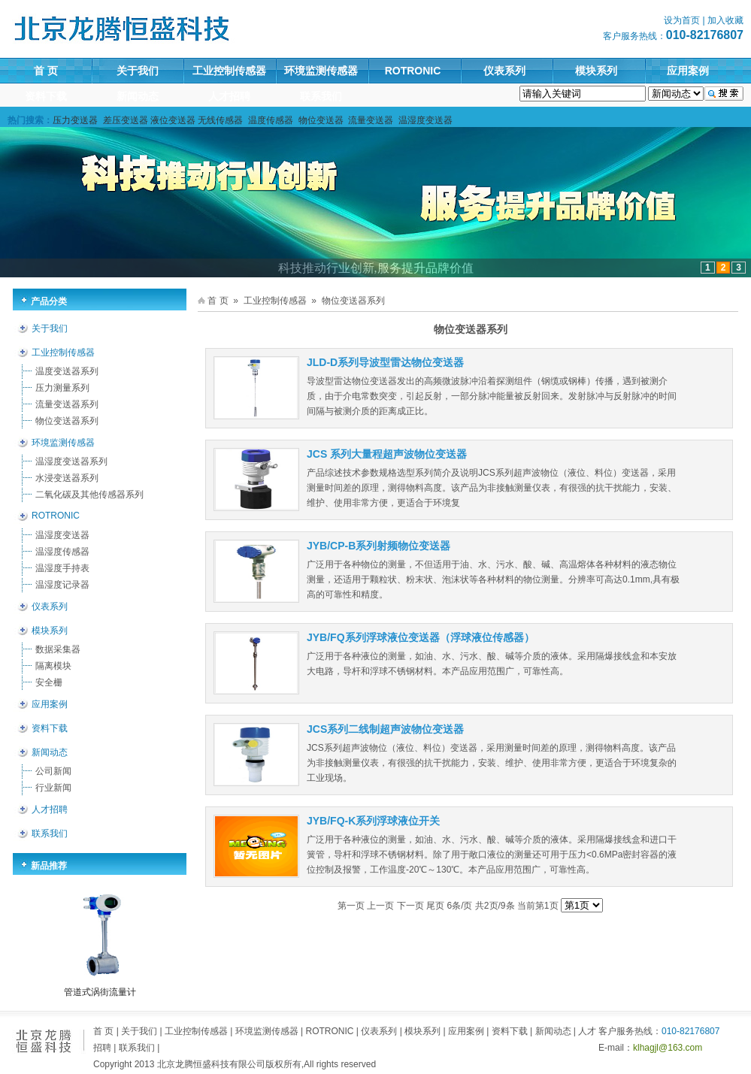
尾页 (435, 905)
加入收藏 (725, 20)
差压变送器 (125, 120)
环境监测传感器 (321, 71)
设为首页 (682, 20)
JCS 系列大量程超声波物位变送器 (387, 454)
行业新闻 (53, 787)
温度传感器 (270, 120)
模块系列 (596, 71)
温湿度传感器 (62, 551)
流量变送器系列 (66, 404)
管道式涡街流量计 (100, 992)
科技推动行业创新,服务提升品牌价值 (376, 268)
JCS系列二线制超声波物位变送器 (385, 729)
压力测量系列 (62, 388)
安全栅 (48, 682)
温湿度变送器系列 (71, 461)
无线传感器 (220, 120)
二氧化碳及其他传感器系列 (89, 494)
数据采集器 (57, 649)
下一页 (410, 905)
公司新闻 (53, 771)
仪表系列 (504, 71)
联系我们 (321, 96)
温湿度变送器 (62, 535)
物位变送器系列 (66, 421)
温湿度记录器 (62, 584)
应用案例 (688, 71)
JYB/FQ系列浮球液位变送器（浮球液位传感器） (420, 637)
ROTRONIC (413, 71)
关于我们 (138, 71)
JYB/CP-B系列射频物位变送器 (378, 546)
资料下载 (46, 96)
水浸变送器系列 (66, 478)
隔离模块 (53, 666)
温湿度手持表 (62, 568)
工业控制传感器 (229, 71)
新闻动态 (138, 96)
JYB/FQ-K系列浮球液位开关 (373, 821)
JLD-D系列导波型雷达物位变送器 (385, 362)
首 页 (46, 71)
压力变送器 (75, 120)
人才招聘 (229, 96)
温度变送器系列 (66, 371)
